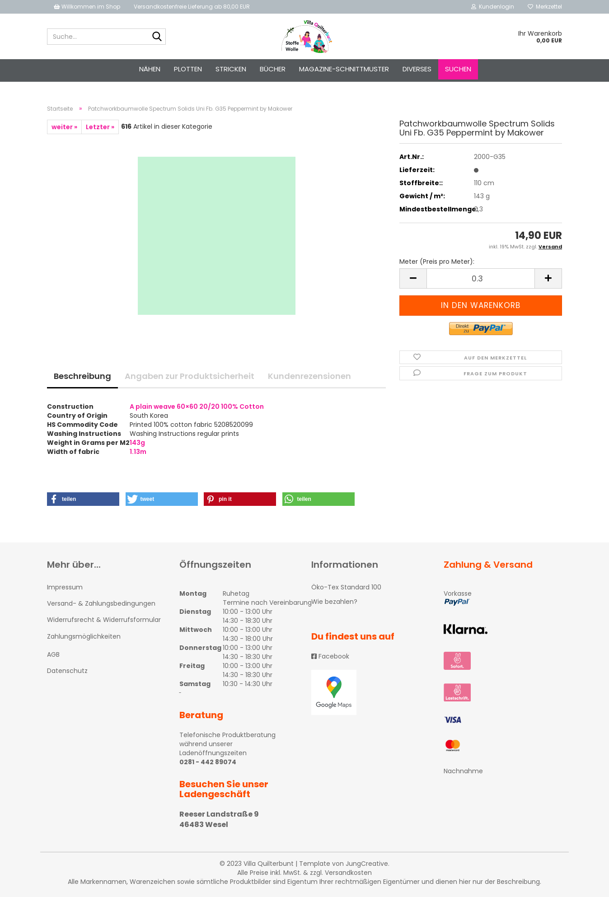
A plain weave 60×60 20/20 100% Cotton (197, 406)
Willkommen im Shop (87, 6)
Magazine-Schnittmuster (344, 69)
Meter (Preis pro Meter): (436, 261)
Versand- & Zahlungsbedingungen (101, 603)
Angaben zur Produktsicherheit (189, 376)
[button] (83, 499)
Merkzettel (545, 6)
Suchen (458, 69)
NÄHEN (149, 69)
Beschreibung (82, 376)
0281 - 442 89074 (207, 761)
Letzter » (100, 126)
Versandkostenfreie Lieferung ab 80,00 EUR (192, 6)
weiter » (64, 126)
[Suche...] (157, 37)
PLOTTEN (188, 69)
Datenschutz (67, 670)
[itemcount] (480, 278)
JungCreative (367, 863)
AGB (53, 654)
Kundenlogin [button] (492, 6)
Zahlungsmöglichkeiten (84, 636)
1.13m (138, 451)
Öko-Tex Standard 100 (346, 587)
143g (137, 442)
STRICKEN (230, 69)
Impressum (65, 587)
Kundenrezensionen (309, 376)
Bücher (273, 69)
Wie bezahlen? (334, 601)
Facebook (330, 656)
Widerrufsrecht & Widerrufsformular (104, 619)
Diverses (417, 69)
